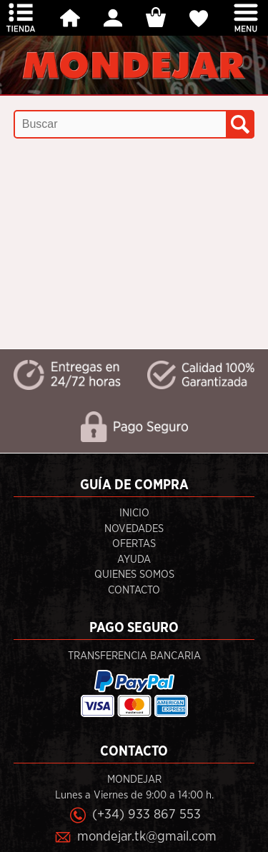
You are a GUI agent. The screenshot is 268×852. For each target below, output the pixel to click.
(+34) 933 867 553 (146, 814)
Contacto (134, 590)
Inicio (134, 513)
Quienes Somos (134, 574)
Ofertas (134, 543)
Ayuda (134, 559)
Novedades (134, 528)
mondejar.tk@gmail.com (147, 836)
